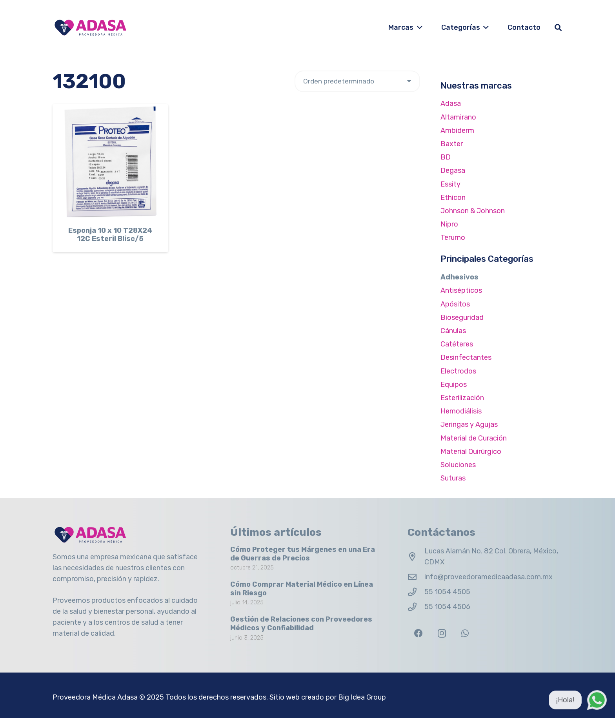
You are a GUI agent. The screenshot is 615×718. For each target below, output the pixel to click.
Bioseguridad (462, 317)
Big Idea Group (362, 697)
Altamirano (458, 117)
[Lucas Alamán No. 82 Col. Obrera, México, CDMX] (416, 557)
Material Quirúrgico (470, 451)
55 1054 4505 (447, 591)
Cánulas (453, 330)
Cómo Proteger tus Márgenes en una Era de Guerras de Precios (302, 553)
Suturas (453, 478)
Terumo (452, 237)
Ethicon (453, 197)
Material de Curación (473, 438)
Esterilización (462, 397)
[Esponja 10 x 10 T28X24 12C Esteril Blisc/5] (110, 161)
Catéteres (456, 344)
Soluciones (458, 465)
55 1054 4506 (447, 606)
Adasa (450, 103)
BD (445, 157)
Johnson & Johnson (472, 211)
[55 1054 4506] (416, 607)
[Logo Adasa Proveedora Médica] (90, 27)
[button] (417, 27)
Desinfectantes (465, 357)
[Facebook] (418, 633)
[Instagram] (442, 633)
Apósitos (455, 304)
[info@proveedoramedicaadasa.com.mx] (416, 577)
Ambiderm (457, 130)
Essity (450, 184)
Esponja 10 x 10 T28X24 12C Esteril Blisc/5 (110, 234)
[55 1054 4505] (416, 592)
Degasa (452, 170)
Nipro (449, 224)
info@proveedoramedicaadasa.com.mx (488, 577)
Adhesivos (459, 277)
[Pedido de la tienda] (357, 81)
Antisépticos (461, 290)
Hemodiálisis (461, 411)
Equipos (453, 384)
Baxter (451, 144)
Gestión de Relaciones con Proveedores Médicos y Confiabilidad (301, 624)
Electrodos (458, 371)
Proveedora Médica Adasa (95, 697)
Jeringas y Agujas (469, 424)
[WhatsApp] (465, 633)
